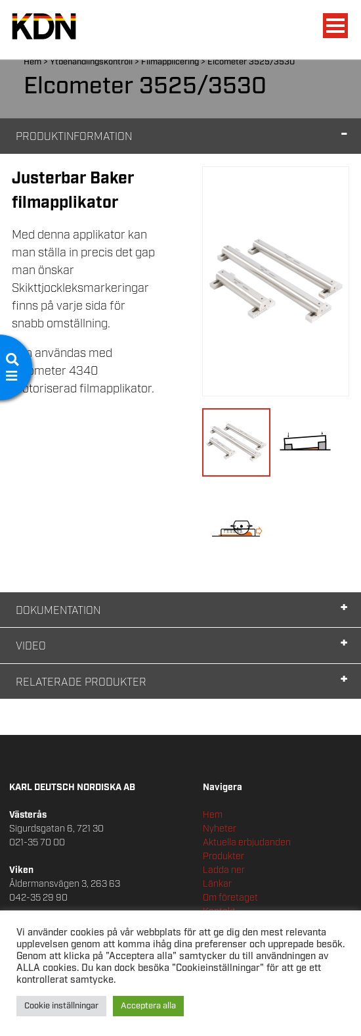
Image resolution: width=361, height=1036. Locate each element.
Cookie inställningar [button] (61, 1006)
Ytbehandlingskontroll (91, 62)
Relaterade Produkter (81, 683)
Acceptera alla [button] (148, 1006)
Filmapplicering (170, 62)
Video (31, 646)
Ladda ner (224, 870)
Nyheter (219, 829)
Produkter (223, 856)
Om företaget (230, 898)
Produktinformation (74, 137)
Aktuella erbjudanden (247, 843)
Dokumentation (58, 611)
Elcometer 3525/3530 (251, 62)
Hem (32, 62)
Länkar (217, 884)
